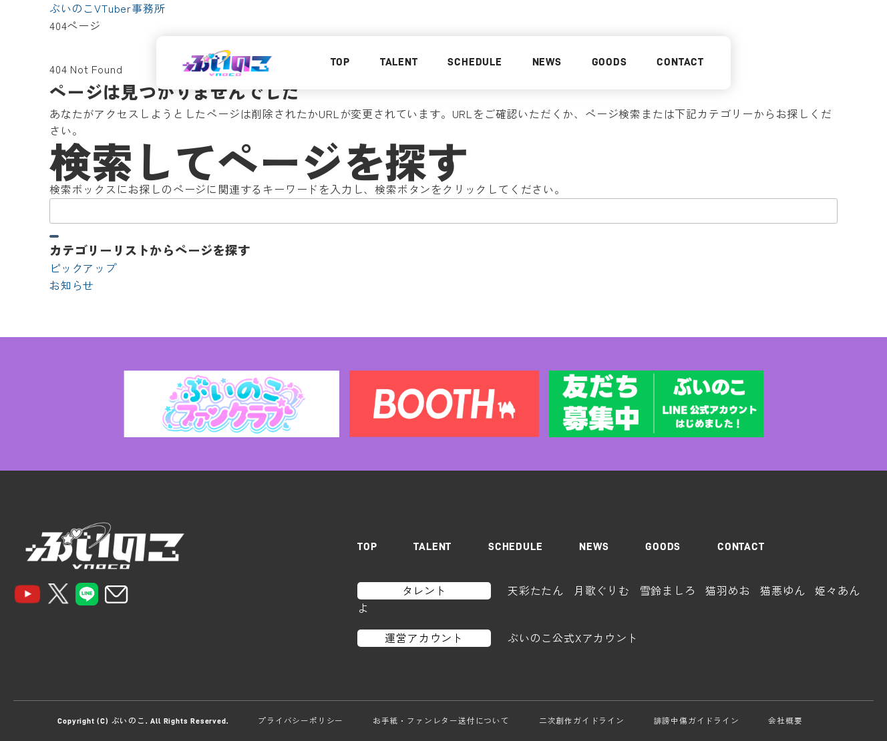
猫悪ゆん (782, 590)
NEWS (547, 62)
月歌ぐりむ (602, 590)
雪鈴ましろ (668, 590)
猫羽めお (727, 590)
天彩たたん (536, 590)
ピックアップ (83, 268)
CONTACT (680, 62)
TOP (340, 62)
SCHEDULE (475, 62)
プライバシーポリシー (300, 720)
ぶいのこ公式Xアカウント (573, 638)
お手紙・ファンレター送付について (441, 720)
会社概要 (785, 720)
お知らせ (71, 285)
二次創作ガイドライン (582, 720)
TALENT (399, 62)
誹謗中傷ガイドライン (696, 720)
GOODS (609, 62)
